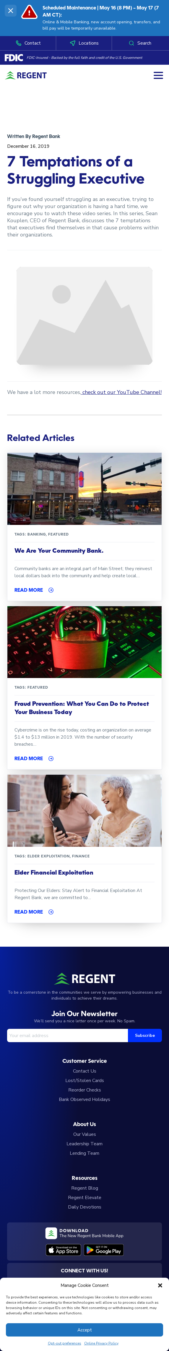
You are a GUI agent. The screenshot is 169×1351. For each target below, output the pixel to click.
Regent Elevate (84, 1197)
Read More (28, 590)
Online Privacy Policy (101, 1343)
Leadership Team (84, 1144)
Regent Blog (84, 1188)
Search (139, 43)
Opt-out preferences (64, 1343)
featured (58, 534)
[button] (160, 1285)
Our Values (84, 1134)
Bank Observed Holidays (84, 1099)
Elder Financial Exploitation (53, 873)
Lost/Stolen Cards (84, 1080)
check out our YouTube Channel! (121, 392)
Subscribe (145, 1035)
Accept (84, 1330)
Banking (36, 534)
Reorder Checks (84, 1090)
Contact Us (84, 1071)
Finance (81, 856)
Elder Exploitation (48, 856)
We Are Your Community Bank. (58, 551)
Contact (28, 43)
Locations (84, 43)
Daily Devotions (84, 1207)
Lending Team (84, 1153)
